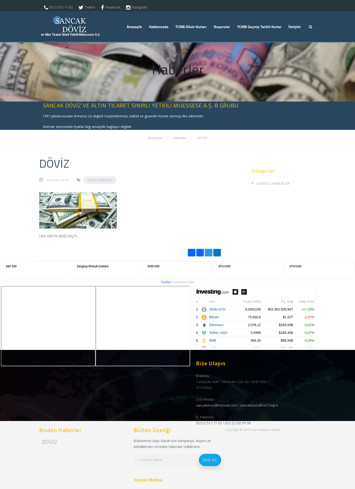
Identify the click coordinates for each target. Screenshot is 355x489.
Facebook (112, 7)
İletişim (294, 27)
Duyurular (222, 27)
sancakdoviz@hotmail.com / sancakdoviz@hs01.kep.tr (237, 405)
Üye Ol (210, 460)
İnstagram (139, 7)
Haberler (179, 138)
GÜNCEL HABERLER (99, 180)
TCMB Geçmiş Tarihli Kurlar (259, 27)
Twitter (89, 7)
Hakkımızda (158, 27)
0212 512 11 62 (61, 7)
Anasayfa (134, 27)
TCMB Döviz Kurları (190, 27)
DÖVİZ (202, 138)
